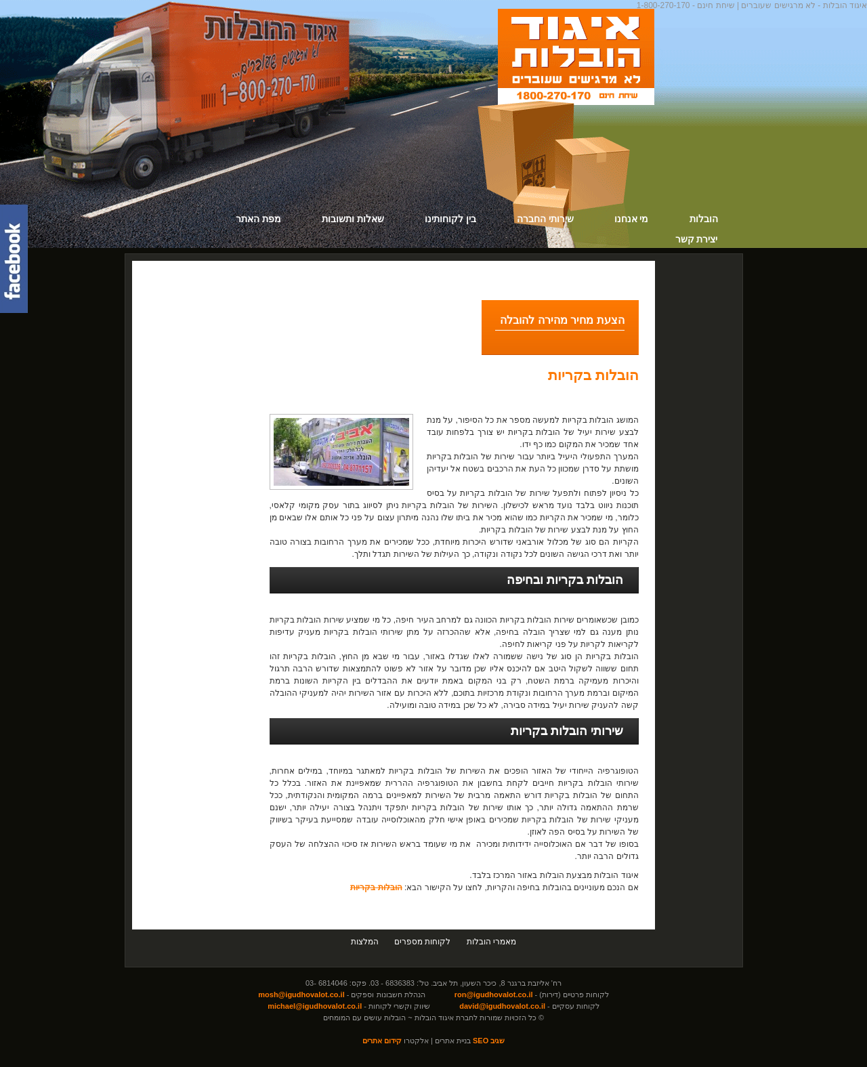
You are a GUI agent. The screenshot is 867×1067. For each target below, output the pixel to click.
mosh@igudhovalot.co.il (301, 994)
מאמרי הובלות (491, 941)
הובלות (704, 218)
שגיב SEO (489, 1041)
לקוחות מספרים (422, 941)
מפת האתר (258, 218)
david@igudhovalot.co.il (502, 1006)
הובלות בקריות (593, 375)
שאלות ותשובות (353, 218)
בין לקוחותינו (450, 218)
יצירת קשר (696, 239)
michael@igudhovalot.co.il (315, 1006)
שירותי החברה (545, 218)
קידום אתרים (382, 1041)
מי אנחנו (631, 218)
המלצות (365, 941)
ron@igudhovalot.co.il (493, 994)
